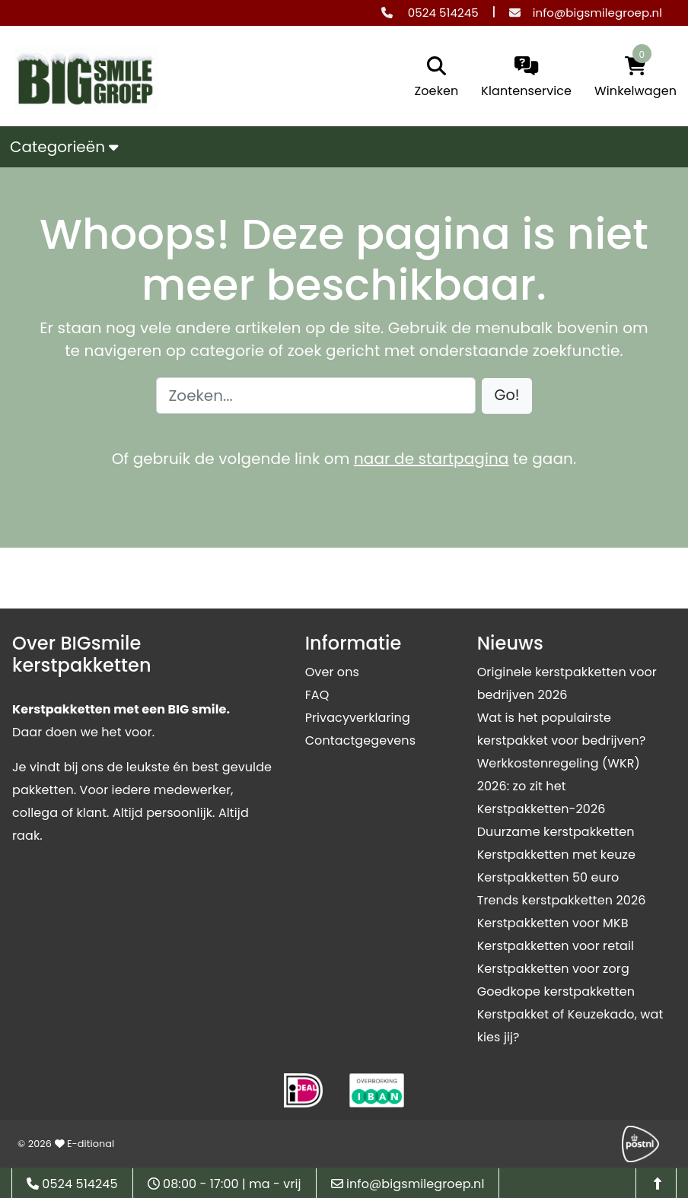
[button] (507, 396)
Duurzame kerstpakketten (556, 832)
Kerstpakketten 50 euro (548, 877)
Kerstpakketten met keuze (556, 854)
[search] (433, 78)
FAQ (317, 695)
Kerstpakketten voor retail (555, 946)
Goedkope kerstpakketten (556, 991)
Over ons (332, 672)
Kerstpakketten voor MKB (553, 923)
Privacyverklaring (357, 717)
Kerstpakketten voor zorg (553, 968)
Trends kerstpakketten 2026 (561, 900)
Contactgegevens (360, 740)
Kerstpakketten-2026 (541, 809)
